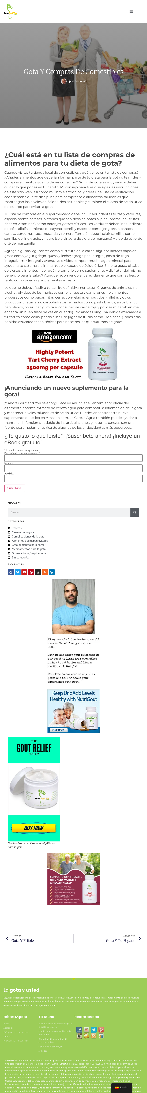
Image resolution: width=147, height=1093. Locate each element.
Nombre (8, 463)
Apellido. (9, 473)
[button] (131, 11)
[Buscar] (134, 512)
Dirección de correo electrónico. (22, 453)
